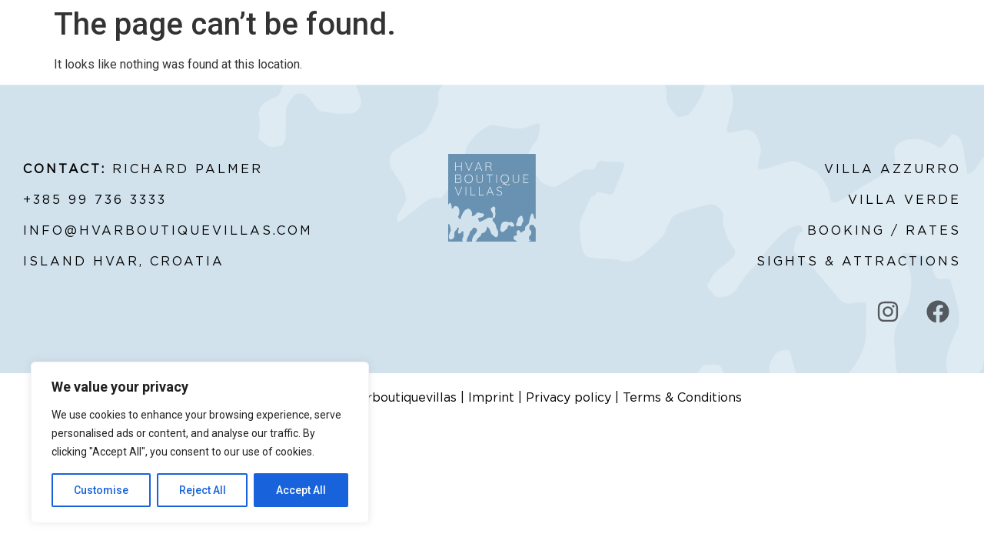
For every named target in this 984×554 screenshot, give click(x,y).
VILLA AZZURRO (892, 169)
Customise (101, 490)
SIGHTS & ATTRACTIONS (858, 261)
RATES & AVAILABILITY (349, 54)
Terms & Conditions (682, 398)
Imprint (491, 398)
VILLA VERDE (904, 200)
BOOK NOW (758, 54)
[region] (200, 442)
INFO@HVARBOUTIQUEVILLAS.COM (168, 231)
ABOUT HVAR (672, 54)
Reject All (202, 490)
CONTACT (837, 54)
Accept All (301, 490)
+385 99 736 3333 (95, 200)
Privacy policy (568, 398)
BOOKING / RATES (884, 231)
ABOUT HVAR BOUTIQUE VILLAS (196, 54)
